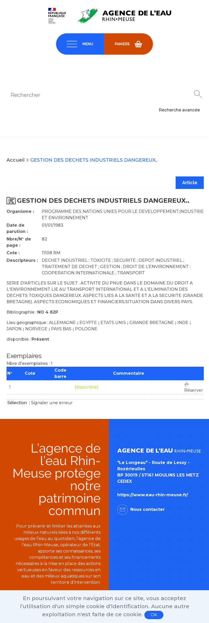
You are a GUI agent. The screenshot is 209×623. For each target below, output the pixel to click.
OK (154, 614)
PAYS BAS (61, 328)
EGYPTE (88, 322)
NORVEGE (36, 328)
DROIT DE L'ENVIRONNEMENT (156, 266)
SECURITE (125, 260)
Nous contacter (147, 509)
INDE (182, 322)
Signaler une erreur (52, 402)
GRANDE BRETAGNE (152, 322)
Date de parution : (17, 228)
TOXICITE (100, 260)
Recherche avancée (179, 109)
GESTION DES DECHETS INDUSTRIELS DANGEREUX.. (93, 160)
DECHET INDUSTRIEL (65, 260)
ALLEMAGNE (62, 322)
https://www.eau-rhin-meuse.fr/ (152, 494)
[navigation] (80, 44)
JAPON (14, 328)
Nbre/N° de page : (19, 242)
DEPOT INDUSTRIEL (160, 260)
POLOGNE (86, 328)
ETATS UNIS (113, 322)
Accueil (15, 160)
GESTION (110, 266)
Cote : (13, 252)
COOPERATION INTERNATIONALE (78, 272)
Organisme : (20, 211)
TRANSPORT (131, 272)
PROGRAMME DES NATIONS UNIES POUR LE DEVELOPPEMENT (110, 211)
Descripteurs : (22, 260)
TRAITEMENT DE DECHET (69, 266)
